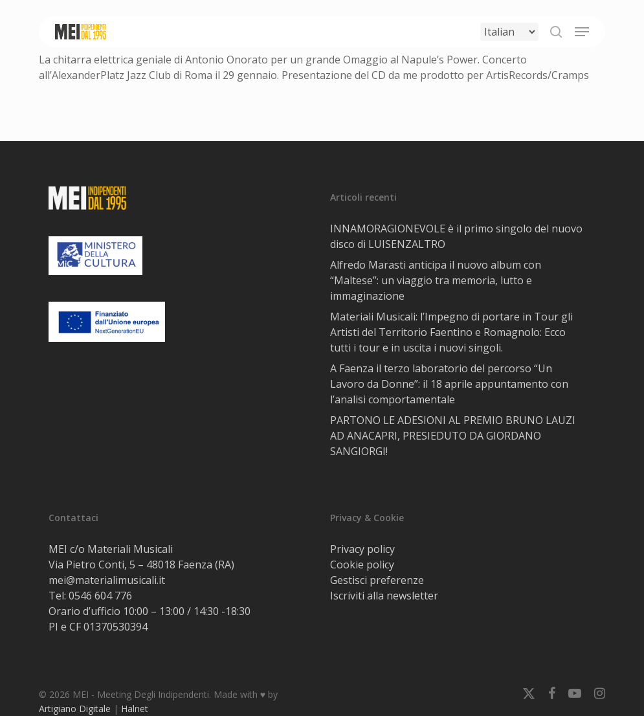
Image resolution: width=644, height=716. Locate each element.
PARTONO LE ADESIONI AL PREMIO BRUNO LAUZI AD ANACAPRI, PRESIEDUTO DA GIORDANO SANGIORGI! (452, 435)
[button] (582, 31)
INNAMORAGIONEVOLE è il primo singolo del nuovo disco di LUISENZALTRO (456, 236)
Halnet (134, 708)
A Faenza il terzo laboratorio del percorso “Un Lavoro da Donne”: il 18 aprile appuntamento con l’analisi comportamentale (449, 384)
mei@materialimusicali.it (107, 580)
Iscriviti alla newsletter (384, 595)
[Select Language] (509, 32)
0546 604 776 (100, 595)
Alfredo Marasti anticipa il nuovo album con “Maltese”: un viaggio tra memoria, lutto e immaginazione (435, 280)
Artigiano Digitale (75, 708)
